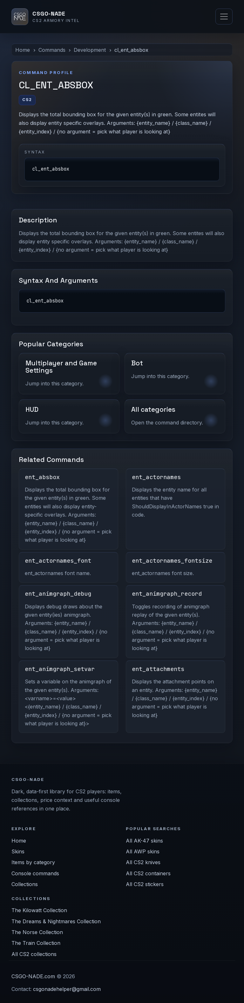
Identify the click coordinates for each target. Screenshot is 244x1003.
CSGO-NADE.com (33, 976)
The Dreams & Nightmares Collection (56, 921)
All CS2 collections (34, 954)
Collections (24, 884)
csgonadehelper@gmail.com (67, 989)
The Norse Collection (37, 932)
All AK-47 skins (144, 840)
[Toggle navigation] (224, 16)
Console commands (35, 873)
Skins (17, 851)
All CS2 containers (148, 873)
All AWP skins (142, 851)
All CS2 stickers (145, 884)
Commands (51, 50)
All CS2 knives (143, 862)
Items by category (33, 862)
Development (90, 50)
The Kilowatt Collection (39, 910)
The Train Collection (35, 943)
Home (22, 50)
